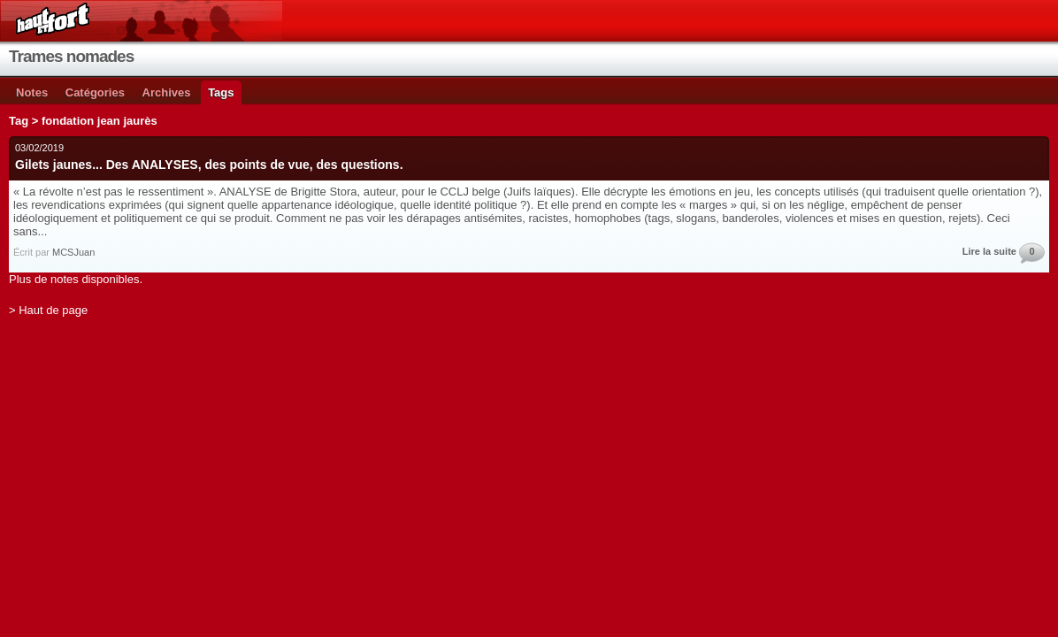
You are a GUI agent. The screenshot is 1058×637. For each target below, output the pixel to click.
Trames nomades (71, 56)
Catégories (95, 92)
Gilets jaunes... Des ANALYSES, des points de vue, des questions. (209, 164)
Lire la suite (989, 251)
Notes (32, 92)
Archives (166, 92)
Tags (221, 92)
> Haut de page (48, 310)
